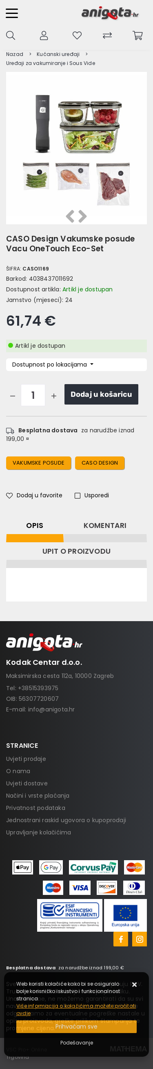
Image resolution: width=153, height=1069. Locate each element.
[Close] (76, 1026)
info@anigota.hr (51, 709)
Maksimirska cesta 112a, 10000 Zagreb (60, 676)
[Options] (77, 1043)
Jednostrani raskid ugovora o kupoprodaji (66, 820)
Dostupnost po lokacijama (50, 364)
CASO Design (100, 463)
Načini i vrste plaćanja (38, 796)
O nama (18, 771)
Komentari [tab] (105, 525)
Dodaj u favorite (34, 495)
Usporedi (92, 495)
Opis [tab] (34, 525)
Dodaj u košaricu (101, 394)
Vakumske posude (38, 463)
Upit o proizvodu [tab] (76, 551)
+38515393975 (38, 688)
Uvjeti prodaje (26, 759)
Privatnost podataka (35, 808)
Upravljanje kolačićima (38, 832)
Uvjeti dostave (27, 783)
